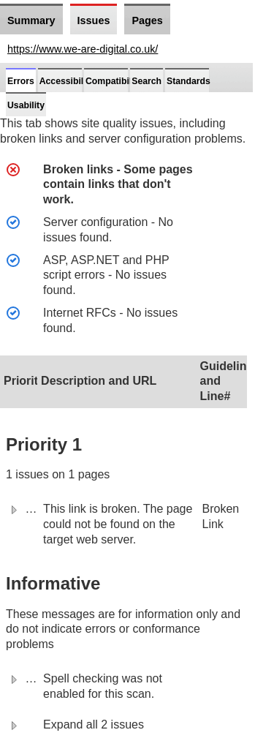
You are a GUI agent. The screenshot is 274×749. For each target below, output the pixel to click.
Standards (188, 81)
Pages (147, 20)
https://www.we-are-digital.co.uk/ (82, 49)
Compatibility (113, 81)
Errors (20, 81)
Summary (31, 20)
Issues (93, 20)
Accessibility (66, 81)
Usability (26, 105)
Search (146, 81)
